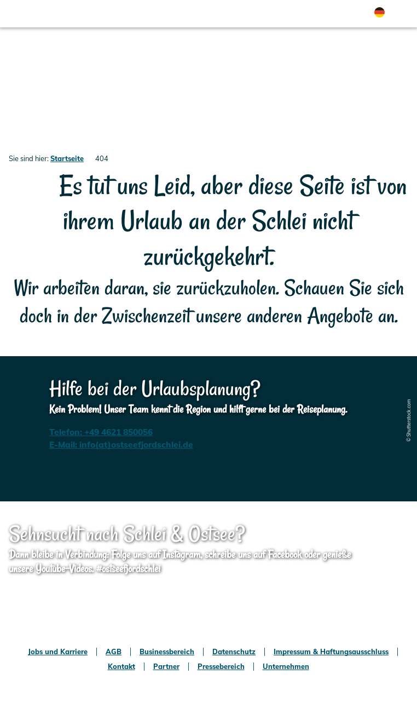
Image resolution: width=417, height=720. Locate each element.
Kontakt (121, 666)
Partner (166, 666)
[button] (283, 14)
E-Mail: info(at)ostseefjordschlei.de (121, 444)
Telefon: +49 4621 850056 (101, 431)
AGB (113, 652)
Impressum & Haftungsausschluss (331, 652)
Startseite (67, 158)
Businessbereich (167, 652)
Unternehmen (286, 666)
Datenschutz (234, 652)
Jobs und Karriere (58, 652)
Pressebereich (221, 666)
